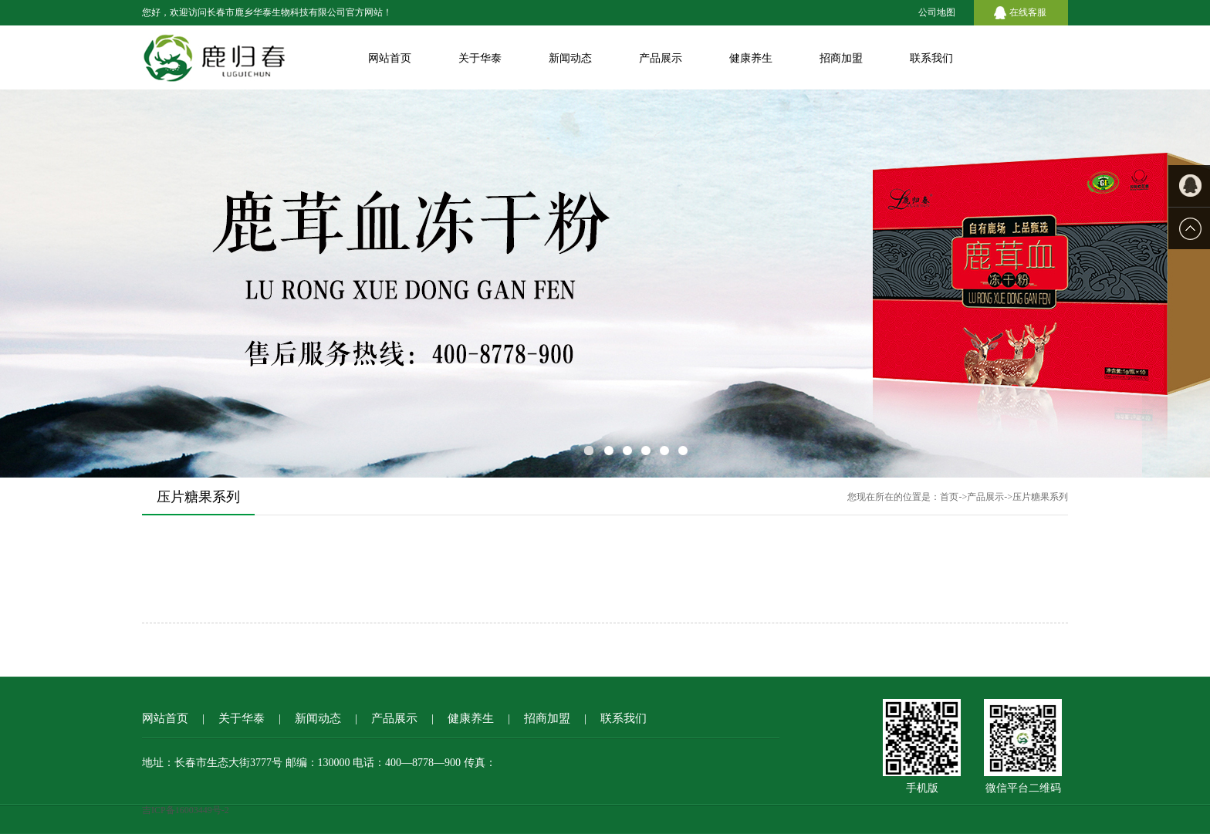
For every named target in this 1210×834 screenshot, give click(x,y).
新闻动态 (570, 58)
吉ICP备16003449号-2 (185, 810)
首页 (949, 496)
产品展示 (660, 58)
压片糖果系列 (1040, 496)
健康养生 (750, 58)
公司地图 (936, 12)
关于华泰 (480, 58)
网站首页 (389, 58)
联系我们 (931, 58)
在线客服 (1027, 12)
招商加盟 (841, 58)
